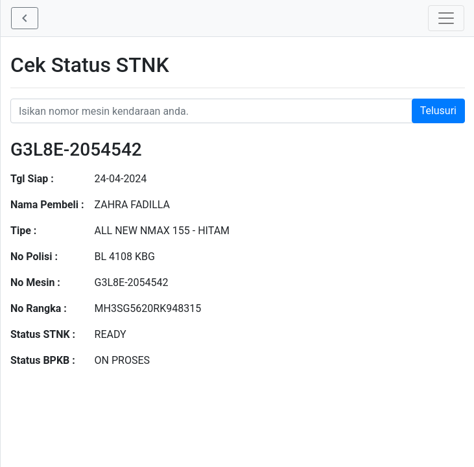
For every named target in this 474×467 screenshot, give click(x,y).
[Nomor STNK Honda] (237, 111)
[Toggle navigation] (446, 18)
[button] (24, 18)
